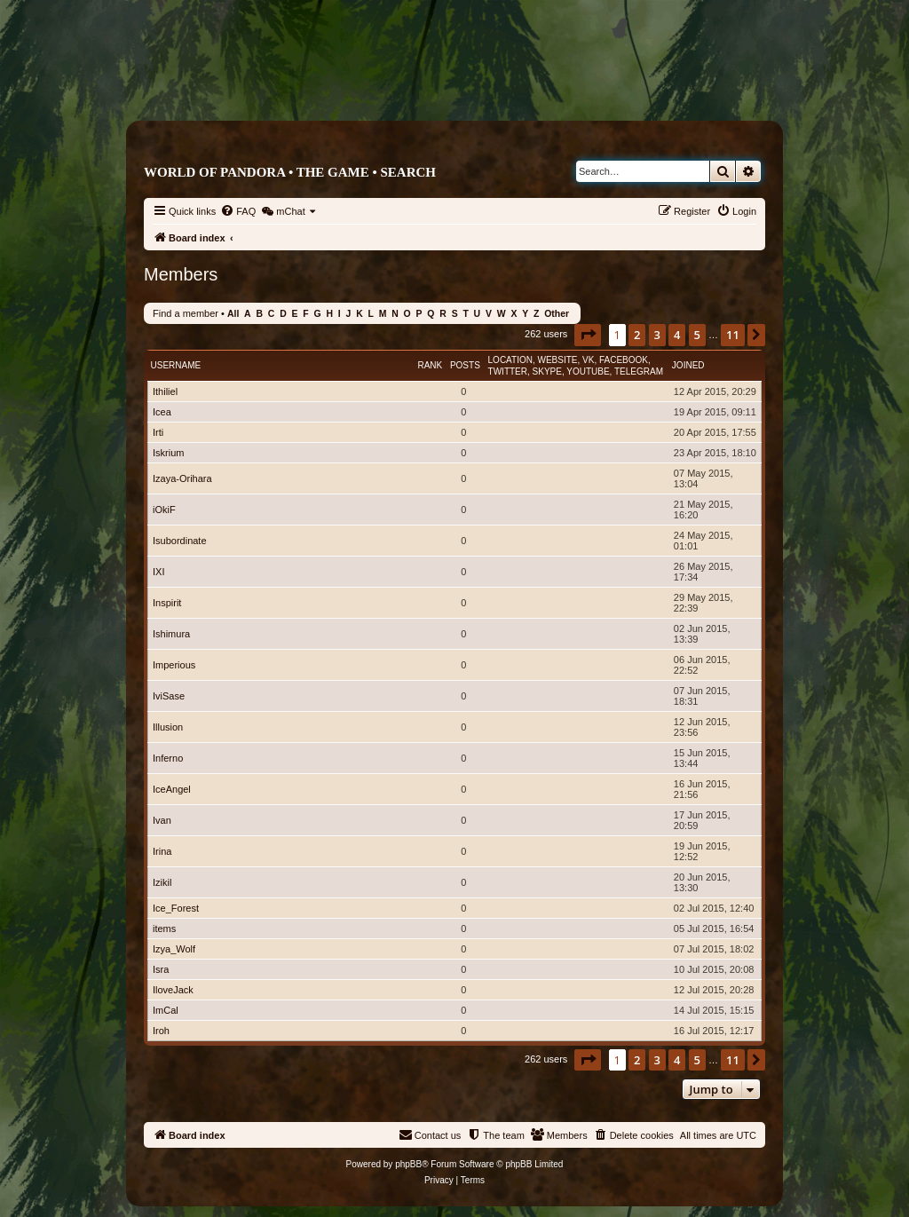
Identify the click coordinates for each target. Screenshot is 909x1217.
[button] (587, 334)
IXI (158, 571)
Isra (161, 969)
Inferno (168, 758)
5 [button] (697, 335)
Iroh (161, 1030)
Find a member (185, 313)
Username (176, 365)
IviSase (169, 696)
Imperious (174, 665)
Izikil (162, 882)
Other (556, 314)
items (164, 928)
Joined (688, 365)
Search (408, 172)
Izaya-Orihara (182, 478)
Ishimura (171, 633)
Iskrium (168, 452)
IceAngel (172, 789)
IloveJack (173, 989)
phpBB (408, 1164)
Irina (162, 851)
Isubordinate (180, 540)
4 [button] (677, 335)
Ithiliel (165, 391)
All (233, 314)
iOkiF (164, 509)
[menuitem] (238, 211)
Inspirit (167, 602)
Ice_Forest (176, 908)
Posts (465, 365)
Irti (158, 432)
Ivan (162, 820)
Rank (429, 365)
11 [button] (732, 335)
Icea (162, 412)
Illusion (168, 727)
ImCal (165, 1010)
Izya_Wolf (174, 949)
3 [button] (657, 335)
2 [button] (637, 335)
